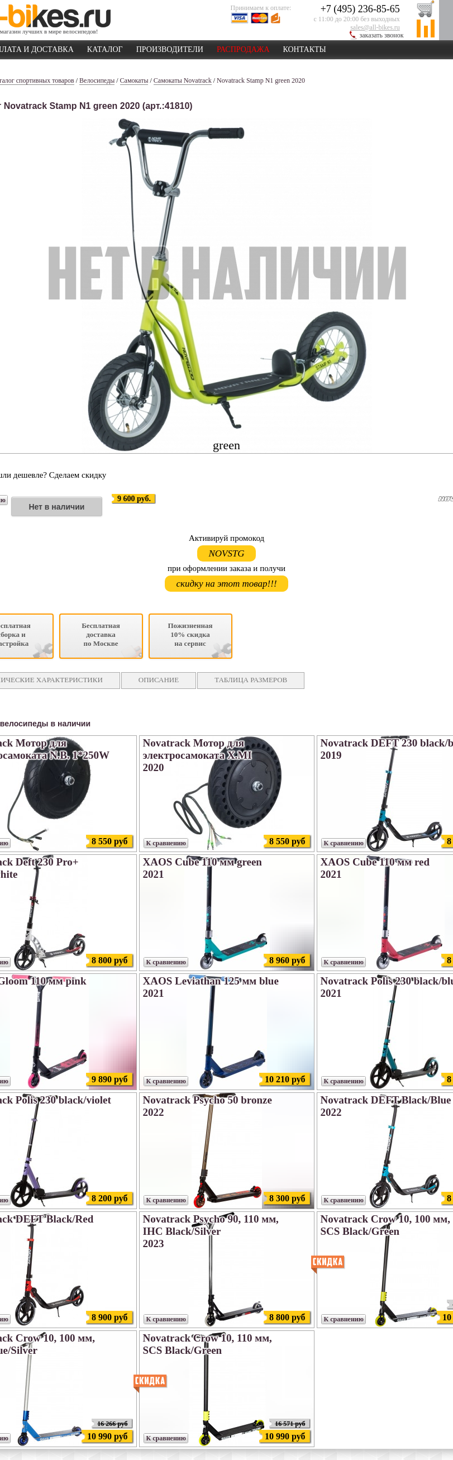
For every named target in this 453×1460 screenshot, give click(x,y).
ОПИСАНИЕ (159, 680)
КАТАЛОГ (105, 47)
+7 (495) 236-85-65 (360, 9)
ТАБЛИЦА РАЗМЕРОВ (250, 680)
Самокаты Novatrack (183, 80)
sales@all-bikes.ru (375, 27)
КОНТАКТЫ (304, 47)
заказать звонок (382, 35)
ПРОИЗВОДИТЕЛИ (169, 47)
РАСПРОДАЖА (243, 47)
